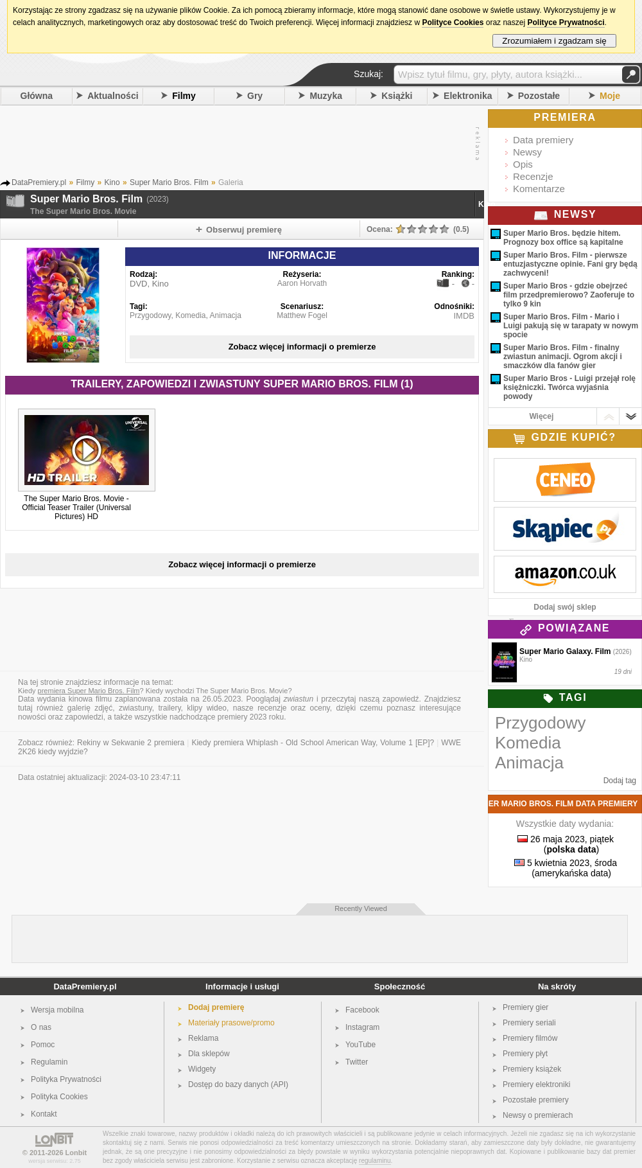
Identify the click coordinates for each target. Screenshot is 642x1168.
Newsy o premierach (538, 1115)
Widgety (202, 1069)
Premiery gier (525, 1007)
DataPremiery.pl (84, 986)
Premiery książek (532, 1069)
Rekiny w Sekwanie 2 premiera (130, 742)
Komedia (190, 315)
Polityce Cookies (452, 22)
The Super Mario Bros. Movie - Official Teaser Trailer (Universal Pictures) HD (76, 507)
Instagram (362, 1027)
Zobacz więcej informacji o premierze (302, 346)
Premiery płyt (525, 1053)
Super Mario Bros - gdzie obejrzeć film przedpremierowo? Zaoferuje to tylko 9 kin (568, 294)
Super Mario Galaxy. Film (565, 651)
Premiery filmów (530, 1038)
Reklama (203, 1038)
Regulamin (49, 1061)
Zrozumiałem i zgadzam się (554, 41)
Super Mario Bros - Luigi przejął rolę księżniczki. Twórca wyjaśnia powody (569, 387)
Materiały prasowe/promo (231, 1022)
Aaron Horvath (302, 283)
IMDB (464, 316)
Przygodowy (150, 315)
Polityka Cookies (59, 1096)
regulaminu (374, 1160)
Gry (255, 96)
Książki (396, 96)
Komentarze (539, 188)
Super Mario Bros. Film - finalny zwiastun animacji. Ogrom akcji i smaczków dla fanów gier (562, 356)
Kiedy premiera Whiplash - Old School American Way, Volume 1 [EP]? (312, 742)
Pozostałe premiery (536, 1099)
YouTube (360, 1044)
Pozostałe (539, 96)
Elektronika (468, 96)
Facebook (362, 1009)
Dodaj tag (619, 780)
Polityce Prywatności (565, 22)
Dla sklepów (209, 1053)
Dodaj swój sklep (565, 607)
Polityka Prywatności (66, 1079)
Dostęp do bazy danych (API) (238, 1084)
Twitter (356, 1061)
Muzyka (325, 96)
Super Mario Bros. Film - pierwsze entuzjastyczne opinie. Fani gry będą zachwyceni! (570, 264)
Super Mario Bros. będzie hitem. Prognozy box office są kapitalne (563, 238)
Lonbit (76, 1152)
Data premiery (543, 139)
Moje (610, 96)
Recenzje (533, 176)
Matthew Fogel (302, 315)
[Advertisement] (239, 144)
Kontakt (44, 1114)
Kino (487, 204)
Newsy (527, 151)
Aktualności (112, 96)
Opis (523, 164)
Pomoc (43, 1044)
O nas (41, 1027)
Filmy (184, 96)
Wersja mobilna (57, 1009)
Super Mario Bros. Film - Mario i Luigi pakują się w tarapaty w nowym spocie (570, 325)
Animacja (225, 315)
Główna (37, 96)
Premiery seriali (529, 1022)
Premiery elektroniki (536, 1084)
